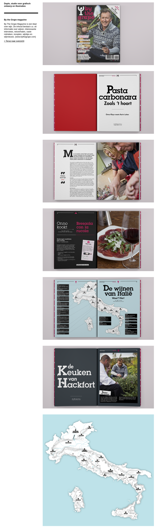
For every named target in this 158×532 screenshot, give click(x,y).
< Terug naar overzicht (14, 41)
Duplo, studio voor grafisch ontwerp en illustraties (17, 4)
